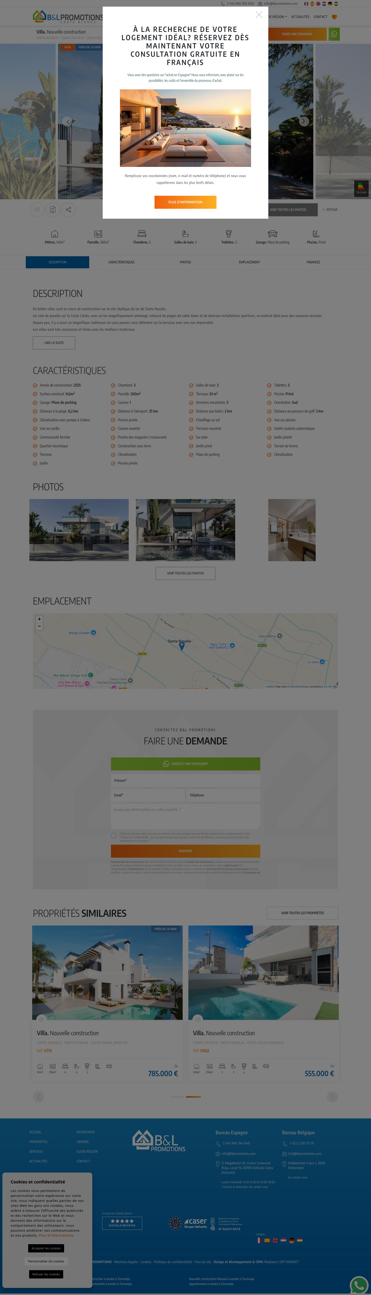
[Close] (259, 15)
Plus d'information (185, 202)
